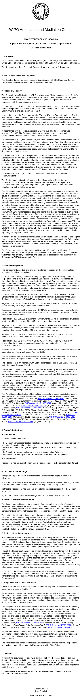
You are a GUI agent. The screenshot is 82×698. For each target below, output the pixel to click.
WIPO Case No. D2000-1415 (62, 417)
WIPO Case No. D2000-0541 (38, 403)
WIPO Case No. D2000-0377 (61, 627)
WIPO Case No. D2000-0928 (29, 408)
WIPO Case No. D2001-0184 (29, 623)
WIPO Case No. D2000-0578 (33, 405)
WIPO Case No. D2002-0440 (20, 421)
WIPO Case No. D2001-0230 (58, 625)
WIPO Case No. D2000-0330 (51, 398)
